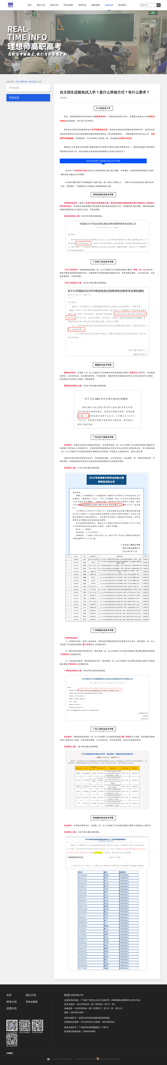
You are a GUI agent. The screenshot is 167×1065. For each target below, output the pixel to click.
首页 (29, 5)
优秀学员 (82, 5)
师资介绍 (54, 5)
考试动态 (32, 82)
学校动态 (14, 97)
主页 (17, 82)
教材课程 (96, 5)
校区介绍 (41, 5)
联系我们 (122, 5)
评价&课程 (68, 5)
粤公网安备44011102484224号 (109, 1059)
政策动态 (109, 5)
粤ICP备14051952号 (89, 1059)
